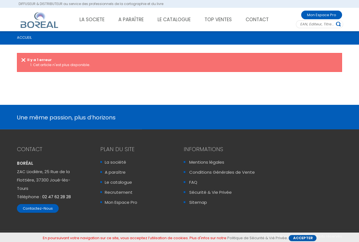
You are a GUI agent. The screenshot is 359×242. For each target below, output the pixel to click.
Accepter (303, 238)
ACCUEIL (24, 37)
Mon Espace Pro (321, 15)
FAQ (193, 182)
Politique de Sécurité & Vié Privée (257, 238)
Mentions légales (206, 162)
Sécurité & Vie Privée (210, 192)
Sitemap (198, 202)
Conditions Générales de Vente (222, 172)
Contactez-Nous (38, 208)
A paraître (115, 172)
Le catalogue (118, 182)
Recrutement (119, 192)
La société (115, 162)
